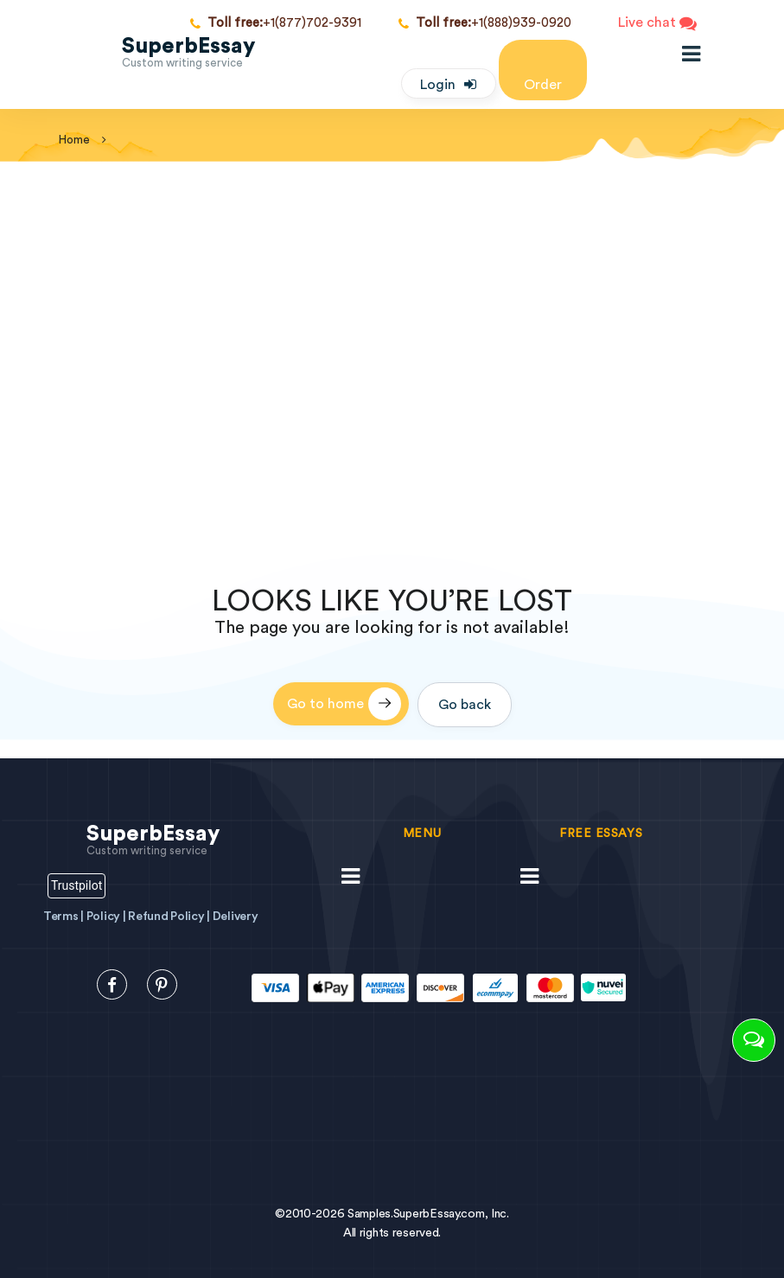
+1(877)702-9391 (275, 23)
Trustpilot (76, 885)
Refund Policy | (170, 917)
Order (543, 69)
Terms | (64, 917)
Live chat (657, 24)
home (74, 139)
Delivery (235, 917)
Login (438, 85)
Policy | (107, 917)
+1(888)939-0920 (484, 23)
